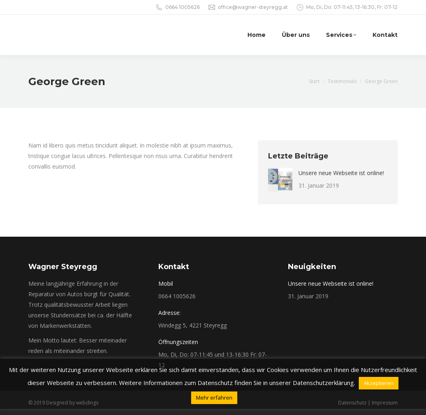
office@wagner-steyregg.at (253, 7)
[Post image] (280, 180)
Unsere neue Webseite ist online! (341, 173)
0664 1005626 (182, 7)
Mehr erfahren (214, 397)
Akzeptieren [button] (379, 383)
